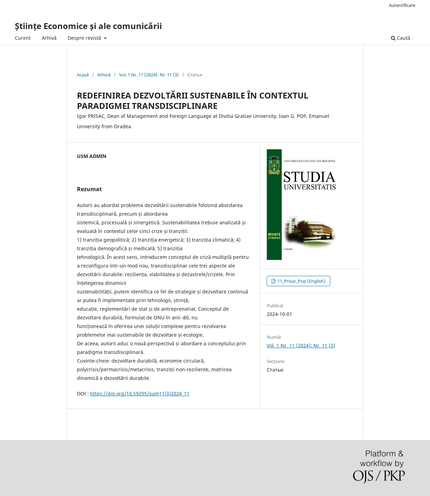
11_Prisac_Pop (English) (300, 281)
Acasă (83, 75)
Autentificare (402, 5)
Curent (23, 38)
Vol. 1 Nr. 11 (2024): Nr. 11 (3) (149, 75)
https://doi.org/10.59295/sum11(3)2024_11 (139, 393)
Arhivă (49, 38)
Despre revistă (85, 38)
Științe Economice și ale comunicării (88, 25)
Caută (400, 38)
